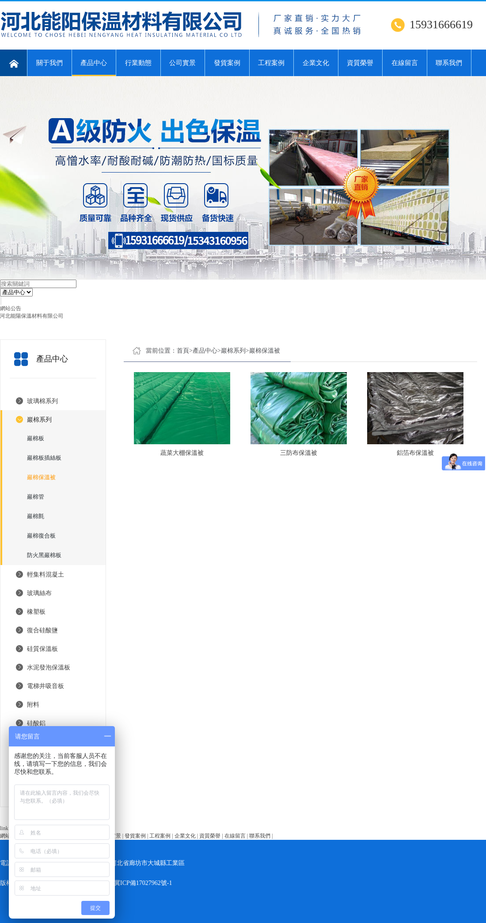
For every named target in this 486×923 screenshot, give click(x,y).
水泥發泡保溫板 (48, 667)
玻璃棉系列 (42, 401)
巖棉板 (35, 438)
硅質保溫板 (42, 649)
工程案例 (271, 62)
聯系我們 (449, 62)
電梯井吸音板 (45, 686)
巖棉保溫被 (41, 477)
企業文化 (316, 62)
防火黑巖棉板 (44, 555)
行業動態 (138, 62)
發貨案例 (227, 62)
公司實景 (182, 62)
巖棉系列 (39, 419)
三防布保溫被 (298, 453)
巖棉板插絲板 (44, 457)
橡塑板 (36, 611)
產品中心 (94, 67)
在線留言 (404, 62)
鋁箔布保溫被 (415, 453)
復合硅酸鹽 (42, 630)
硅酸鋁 (36, 723)
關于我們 (49, 62)
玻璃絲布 (39, 593)
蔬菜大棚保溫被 (182, 453)
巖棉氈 (35, 516)
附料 (33, 704)
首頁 (183, 350)
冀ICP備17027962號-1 (143, 883)
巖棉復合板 (41, 535)
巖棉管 (35, 496)
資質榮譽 (360, 62)
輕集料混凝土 (45, 574)
